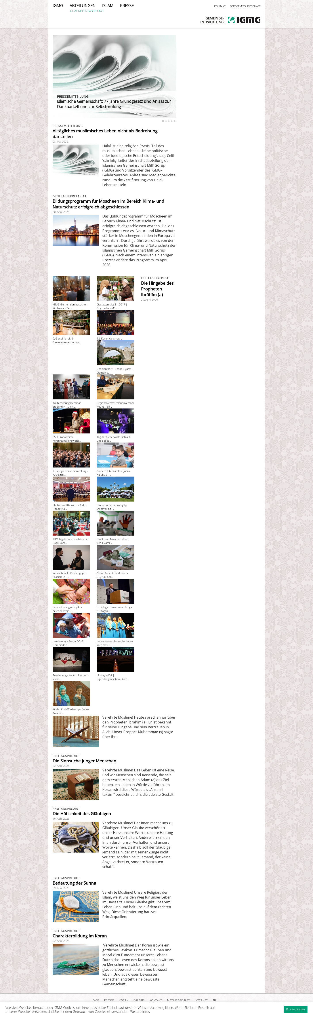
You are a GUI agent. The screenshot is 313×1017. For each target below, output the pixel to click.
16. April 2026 (61, 818)
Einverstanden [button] (295, 1009)
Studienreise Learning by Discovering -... (112, 507)
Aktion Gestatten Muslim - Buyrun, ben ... (112, 575)
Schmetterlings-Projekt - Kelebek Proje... (67, 609)
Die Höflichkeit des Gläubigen (82, 814)
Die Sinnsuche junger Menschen (84, 761)
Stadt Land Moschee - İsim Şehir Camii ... (112, 541)
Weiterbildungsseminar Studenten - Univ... (67, 404)
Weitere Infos (140, 1011)
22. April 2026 (61, 766)
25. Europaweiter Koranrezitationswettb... (67, 439)
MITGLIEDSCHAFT (178, 1000)
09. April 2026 (61, 888)
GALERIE (139, 1000)
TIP (215, 1000)
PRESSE (127, 5)
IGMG (58, 5)
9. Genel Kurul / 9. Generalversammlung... (67, 340)
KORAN (123, 1000)
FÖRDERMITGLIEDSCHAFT (245, 6)
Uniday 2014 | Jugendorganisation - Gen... (113, 677)
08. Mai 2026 (60, 141)
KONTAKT (219, 6)
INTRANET (201, 1000)
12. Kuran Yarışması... (109, 338)
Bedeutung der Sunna (74, 883)
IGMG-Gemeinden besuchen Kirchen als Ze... (70, 306)
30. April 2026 (61, 212)
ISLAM (107, 5)
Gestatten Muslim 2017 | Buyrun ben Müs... (112, 306)
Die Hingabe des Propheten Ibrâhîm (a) (157, 289)
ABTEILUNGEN (82, 5)
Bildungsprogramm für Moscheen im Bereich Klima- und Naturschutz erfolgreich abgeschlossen (108, 204)
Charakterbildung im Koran (80, 936)
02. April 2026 (61, 941)
